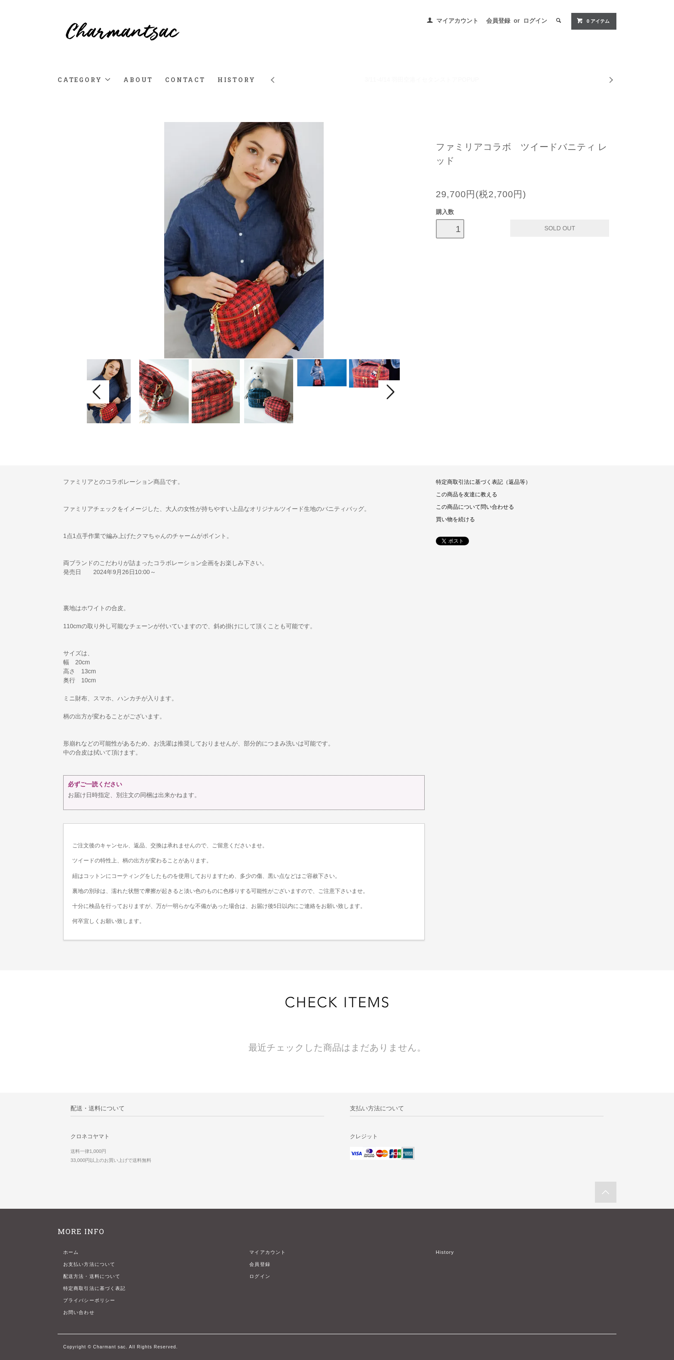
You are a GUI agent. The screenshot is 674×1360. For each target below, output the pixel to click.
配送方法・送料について (91, 1276)
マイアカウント (457, 20)
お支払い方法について (89, 1264)
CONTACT (185, 80)
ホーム (71, 1252)
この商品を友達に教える (466, 495)
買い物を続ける (455, 519)
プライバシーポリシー (89, 1300)
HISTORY (237, 80)
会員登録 (498, 20)
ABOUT (138, 80)
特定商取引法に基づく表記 (94, 1288)
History (445, 1252)
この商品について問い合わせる (475, 507)
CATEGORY (84, 80)
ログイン (535, 20)
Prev (272, 73)
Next (611, 73)
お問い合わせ (79, 1312)
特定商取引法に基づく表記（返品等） (483, 482)
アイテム (593, 20)
